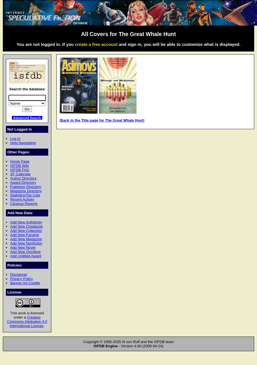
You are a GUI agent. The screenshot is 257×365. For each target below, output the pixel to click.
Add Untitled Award (25, 256)
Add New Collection (26, 231)
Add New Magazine (26, 239)
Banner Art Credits (25, 283)
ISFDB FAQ (19, 170)
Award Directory (23, 182)
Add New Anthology (26, 222)
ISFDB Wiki (19, 166)
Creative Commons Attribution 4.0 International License (27, 321)
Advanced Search (27, 118)
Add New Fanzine (24, 235)
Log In (15, 138)
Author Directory (23, 178)
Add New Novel (22, 247)
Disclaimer (18, 274)
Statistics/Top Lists (25, 195)
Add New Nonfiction (26, 243)
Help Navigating (23, 143)
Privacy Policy (21, 279)
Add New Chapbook (26, 226)
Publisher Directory (25, 187)
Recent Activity (22, 199)
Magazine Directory (26, 191)
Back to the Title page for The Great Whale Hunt (102, 120)
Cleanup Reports (24, 203)
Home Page (19, 161)
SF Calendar (20, 174)
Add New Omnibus (25, 252)
